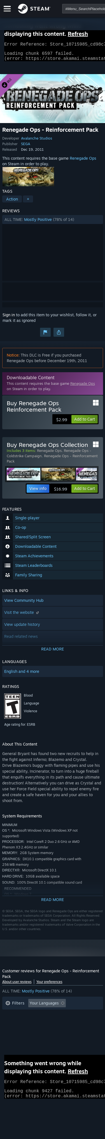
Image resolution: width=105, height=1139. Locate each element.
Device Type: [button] (17, 1040)
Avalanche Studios (36, 141)
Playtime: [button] (14, 1023)
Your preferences (49, 985)
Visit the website (22, 615)
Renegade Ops (83, 161)
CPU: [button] (54, 1031)
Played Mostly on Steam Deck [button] (61, 1023)
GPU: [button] (74, 1031)
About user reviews (17, 985)
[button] (52, 222)
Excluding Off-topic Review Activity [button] (38, 1015)
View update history (22, 627)
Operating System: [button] (22, 1031)
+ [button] (28, 202)
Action (12, 202)
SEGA (25, 147)
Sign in (9, 318)
